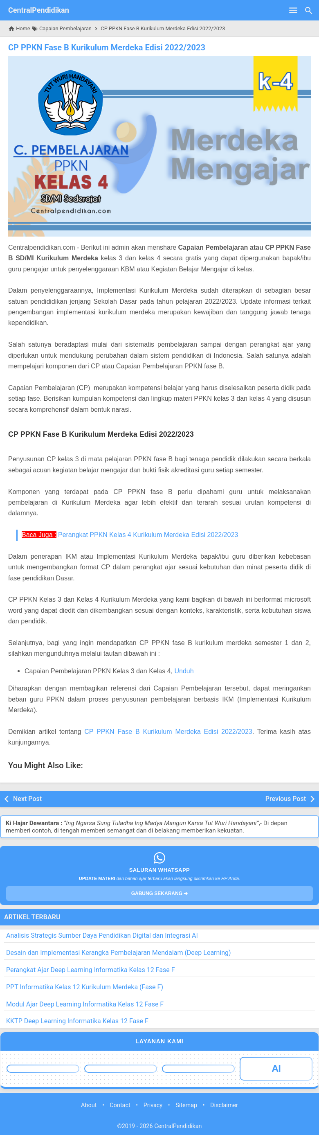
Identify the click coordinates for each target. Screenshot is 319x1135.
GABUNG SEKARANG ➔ (159, 893)
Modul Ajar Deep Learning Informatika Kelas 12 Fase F (85, 1004)
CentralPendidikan (38, 10)
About (89, 1105)
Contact (120, 1105)
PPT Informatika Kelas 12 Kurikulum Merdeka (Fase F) (84, 987)
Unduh (183, 671)
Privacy (153, 1105)
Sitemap (186, 1105)
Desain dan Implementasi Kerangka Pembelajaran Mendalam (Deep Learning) (118, 953)
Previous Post (285, 799)
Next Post (27, 799)
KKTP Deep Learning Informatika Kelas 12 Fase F (77, 1021)
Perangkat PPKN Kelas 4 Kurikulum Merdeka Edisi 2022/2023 (148, 534)
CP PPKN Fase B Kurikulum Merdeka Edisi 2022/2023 (106, 47)
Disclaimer (224, 1105)
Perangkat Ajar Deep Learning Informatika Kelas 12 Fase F (90, 970)
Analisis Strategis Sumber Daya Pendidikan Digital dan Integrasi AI (102, 935)
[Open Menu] (293, 10)
